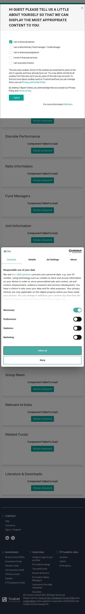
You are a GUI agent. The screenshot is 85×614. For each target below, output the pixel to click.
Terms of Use (25, 91)
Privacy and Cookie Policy (33, 82)
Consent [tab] (11, 259)
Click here (68, 104)
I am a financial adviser (24, 41)
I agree (16, 97)
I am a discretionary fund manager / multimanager (37, 47)
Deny (42, 360)
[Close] (82, 8)
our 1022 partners (22, 274)
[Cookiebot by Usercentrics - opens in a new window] (69, 251)
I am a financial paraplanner (26, 52)
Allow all (42, 350)
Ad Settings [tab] (53, 259)
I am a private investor (24, 62)
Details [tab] (32, 259)
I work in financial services (25, 57)
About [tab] (73, 259)
